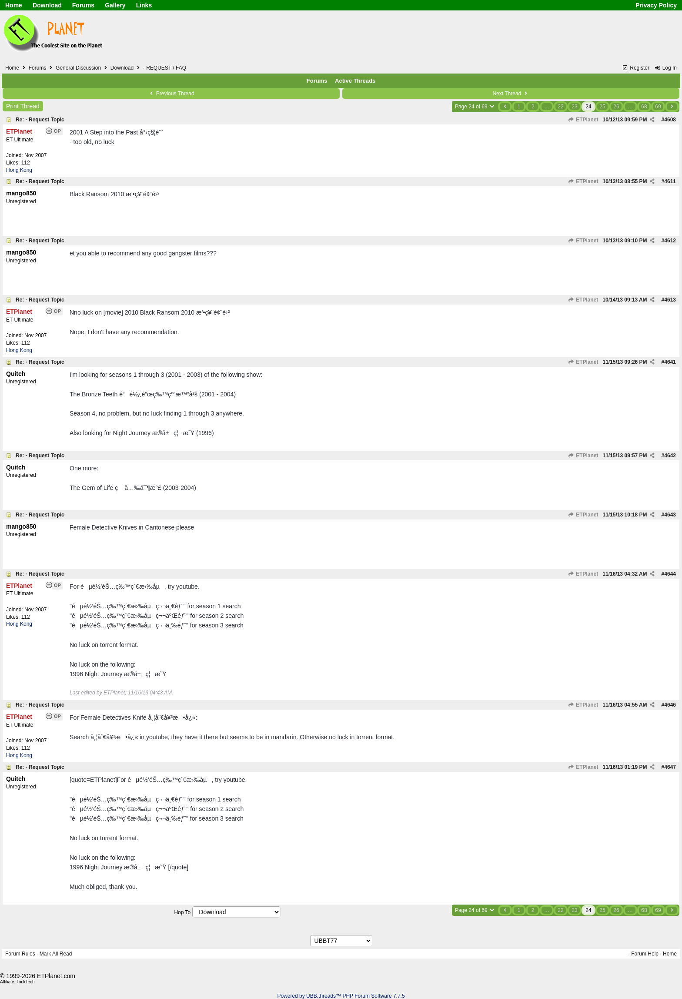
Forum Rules (20, 954)
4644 (670, 574)
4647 (670, 767)
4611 (670, 181)
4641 (670, 362)
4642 (670, 456)
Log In (665, 68)
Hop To (182, 912)
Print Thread (23, 106)
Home (13, 5)
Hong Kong (19, 170)
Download (47, 5)
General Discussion (78, 68)
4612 (670, 241)
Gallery (115, 5)
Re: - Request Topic (40, 120)
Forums (83, 5)
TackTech (26, 981)
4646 (670, 705)
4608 (670, 120)
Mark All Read (56, 954)
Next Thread (510, 94)
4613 (670, 300)
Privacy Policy (656, 5)
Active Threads (355, 80)
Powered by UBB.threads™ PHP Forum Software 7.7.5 (341, 996)
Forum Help (645, 954)
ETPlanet (583, 120)
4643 (670, 515)
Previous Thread (171, 94)
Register (635, 68)
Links (144, 5)
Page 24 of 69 (475, 107)
